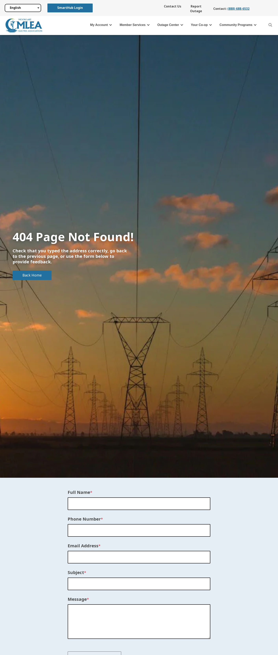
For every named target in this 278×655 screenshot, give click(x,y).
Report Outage (196, 8)
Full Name (79, 492)
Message (77, 599)
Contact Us (172, 6)
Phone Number (84, 519)
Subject (76, 573)
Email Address (83, 546)
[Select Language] (23, 8)
